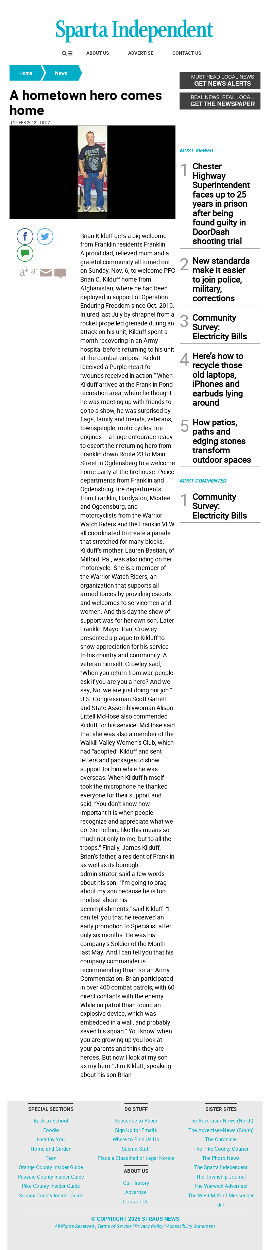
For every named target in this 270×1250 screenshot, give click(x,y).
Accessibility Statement (191, 1226)
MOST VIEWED (196, 150)
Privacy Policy (149, 1226)
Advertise (140, 53)
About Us (97, 53)
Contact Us (186, 53)
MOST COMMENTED (203, 480)
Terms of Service (114, 1226)
